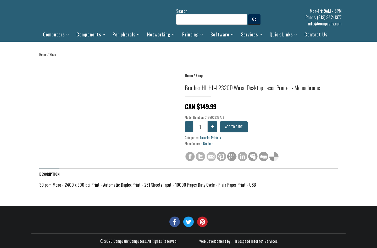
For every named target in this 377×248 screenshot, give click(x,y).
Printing (192, 34)
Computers (56, 34)
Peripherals (126, 34)
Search (211, 16)
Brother (208, 143)
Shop (52, 54)
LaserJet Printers (210, 137)
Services (252, 34)
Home (43, 54)
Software (222, 34)
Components (91, 34)
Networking (161, 34)
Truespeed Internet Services (256, 241)
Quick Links (283, 34)
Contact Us (315, 34)
